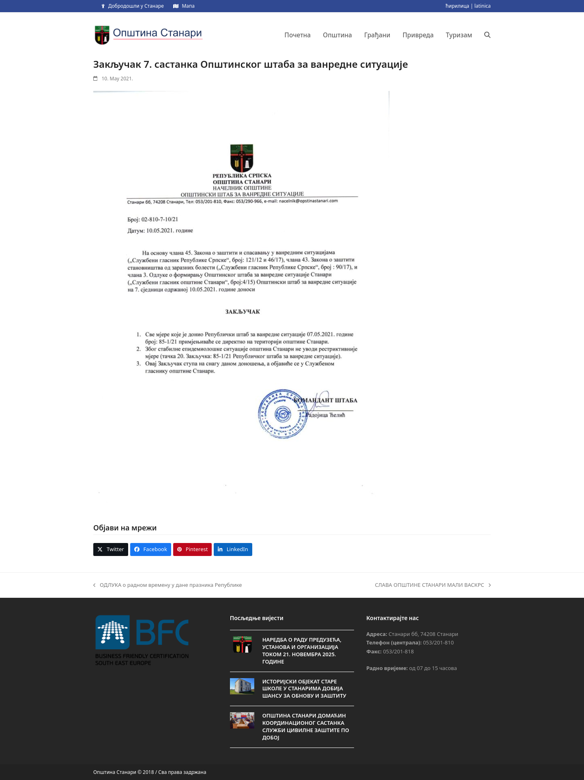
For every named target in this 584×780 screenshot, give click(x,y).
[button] (487, 35)
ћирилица (457, 5)
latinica (482, 5)
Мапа (188, 5)
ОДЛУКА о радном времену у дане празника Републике (167, 585)
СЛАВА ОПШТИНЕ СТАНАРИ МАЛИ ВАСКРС (433, 585)
